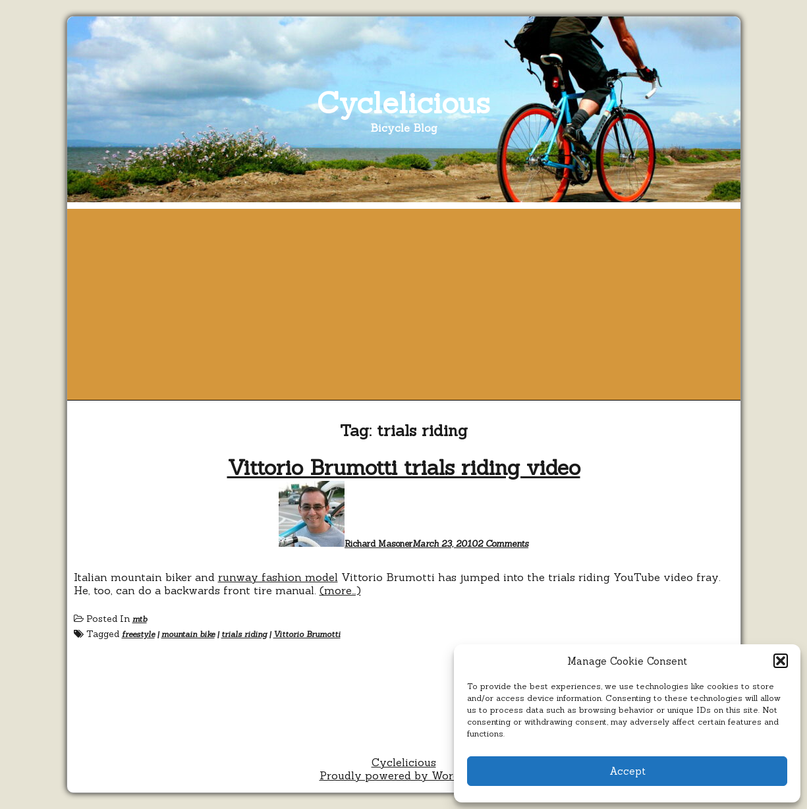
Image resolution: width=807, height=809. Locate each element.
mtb (139, 619)
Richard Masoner (378, 543)
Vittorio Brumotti (307, 634)
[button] (780, 660)
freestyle (138, 634)
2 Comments (503, 543)
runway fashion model (278, 577)
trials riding (244, 634)
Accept (627, 771)
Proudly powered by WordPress (404, 775)
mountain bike (188, 634)
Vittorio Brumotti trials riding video (403, 467)
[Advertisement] (403, 301)
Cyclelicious (403, 102)
